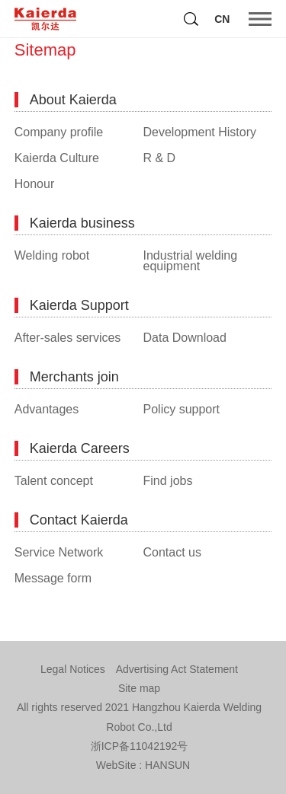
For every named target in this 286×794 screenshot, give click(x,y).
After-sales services (67, 338)
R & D (159, 158)
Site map (139, 688)
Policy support (181, 409)
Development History (200, 132)
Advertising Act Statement (177, 669)
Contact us (172, 552)
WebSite (116, 765)
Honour (34, 184)
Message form (53, 578)
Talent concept (53, 481)
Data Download (185, 338)
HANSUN (167, 765)
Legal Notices (72, 669)
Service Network (58, 552)
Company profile (59, 132)
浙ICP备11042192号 (139, 746)
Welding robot (51, 255)
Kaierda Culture (56, 158)
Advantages (46, 409)
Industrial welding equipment (190, 261)
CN (222, 19)
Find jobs (168, 481)
